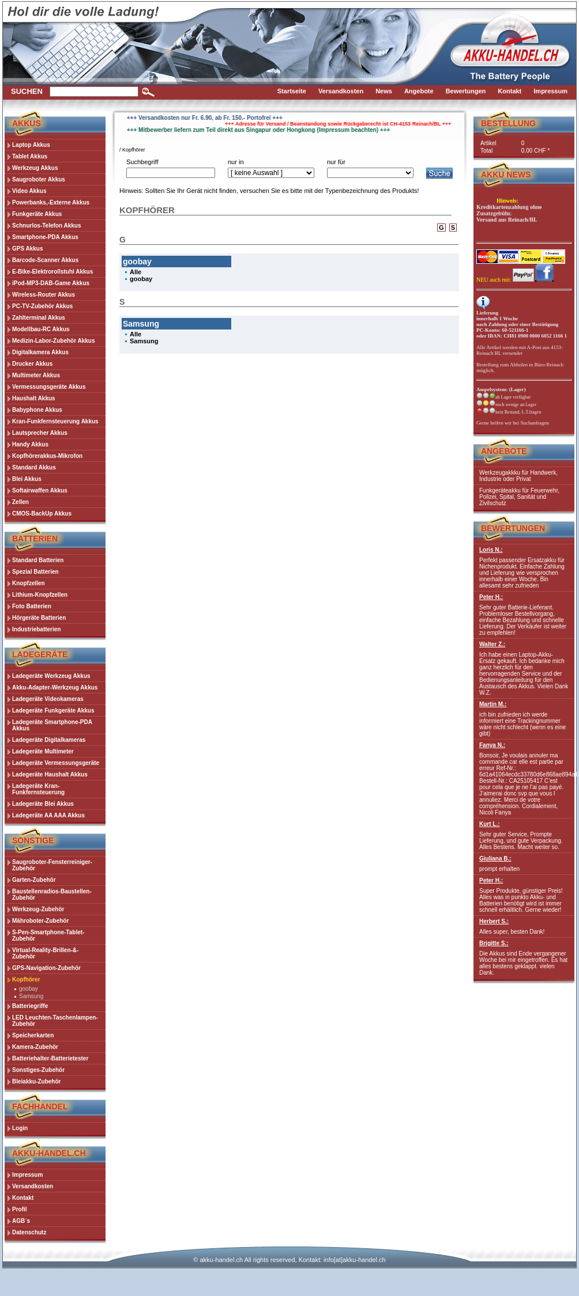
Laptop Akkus (31, 145)
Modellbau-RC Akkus (41, 329)
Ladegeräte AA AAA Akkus (48, 815)
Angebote (504, 451)
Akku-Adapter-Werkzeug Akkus (54, 687)
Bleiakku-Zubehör (36, 1081)
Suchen (27, 91)
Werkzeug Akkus (35, 168)
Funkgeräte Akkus (37, 214)
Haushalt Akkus (33, 398)
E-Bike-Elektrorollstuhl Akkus (52, 271)
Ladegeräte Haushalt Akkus (50, 774)
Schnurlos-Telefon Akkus (46, 225)
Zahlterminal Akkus (38, 317)
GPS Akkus (27, 248)
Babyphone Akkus (37, 410)
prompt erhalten (524, 863)
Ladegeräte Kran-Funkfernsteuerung (38, 789)
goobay (28, 989)
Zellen (20, 502)
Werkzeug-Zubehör (38, 909)
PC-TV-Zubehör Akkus (42, 306)
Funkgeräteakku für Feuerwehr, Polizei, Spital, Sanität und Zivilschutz (519, 496)
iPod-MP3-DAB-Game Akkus (50, 283)
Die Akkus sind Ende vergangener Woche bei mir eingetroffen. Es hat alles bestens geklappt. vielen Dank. (524, 958)
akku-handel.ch (221, 1259)
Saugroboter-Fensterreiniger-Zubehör (52, 865)
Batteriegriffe (30, 1006)
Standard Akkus (34, 467)
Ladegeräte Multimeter (43, 751)
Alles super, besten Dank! (524, 926)
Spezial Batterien (35, 572)
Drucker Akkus (32, 364)
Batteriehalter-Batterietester (50, 1058)
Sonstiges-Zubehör (38, 1070)
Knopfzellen (28, 583)
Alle (135, 271)
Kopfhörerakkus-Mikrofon (47, 456)
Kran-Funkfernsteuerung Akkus (55, 421)
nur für (336, 161)
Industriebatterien (36, 629)
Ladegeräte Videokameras (48, 699)
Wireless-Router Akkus (43, 294)
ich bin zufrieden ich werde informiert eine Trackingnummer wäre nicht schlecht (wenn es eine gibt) (524, 719)
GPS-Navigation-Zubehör (46, 968)
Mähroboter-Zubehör (40, 921)
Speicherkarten (33, 1035)
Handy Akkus (30, 444)
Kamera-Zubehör (35, 1047)
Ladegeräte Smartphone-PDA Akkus (52, 725)
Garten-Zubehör (34, 880)
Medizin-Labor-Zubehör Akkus (53, 341)
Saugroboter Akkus (38, 179)
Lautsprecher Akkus (39, 433)
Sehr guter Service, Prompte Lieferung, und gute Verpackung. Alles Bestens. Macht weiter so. (524, 835)
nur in (236, 161)
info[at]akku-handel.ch (355, 1259)
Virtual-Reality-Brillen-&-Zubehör (45, 953)
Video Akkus (29, 191)
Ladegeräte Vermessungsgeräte (55, 763)
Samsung (31, 996)
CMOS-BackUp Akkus (42, 513)
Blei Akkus (27, 479)
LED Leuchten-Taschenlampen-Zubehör (55, 1020)
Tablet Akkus (29, 156)
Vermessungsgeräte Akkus (48, 387)
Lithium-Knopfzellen (39, 595)
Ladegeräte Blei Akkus (43, 804)
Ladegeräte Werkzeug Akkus (51, 676)
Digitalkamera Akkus (40, 352)
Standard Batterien (37, 560)
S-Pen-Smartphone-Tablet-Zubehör (48, 935)
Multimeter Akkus (36, 375)
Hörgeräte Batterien (39, 618)
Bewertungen (513, 528)
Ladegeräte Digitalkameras (48, 740)
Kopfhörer (26, 979)
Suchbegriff (142, 161)
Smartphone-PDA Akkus (45, 237)
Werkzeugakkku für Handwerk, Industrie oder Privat (518, 475)
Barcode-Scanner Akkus (45, 260)
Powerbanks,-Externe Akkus (50, 202)
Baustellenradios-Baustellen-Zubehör (52, 894)
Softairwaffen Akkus (39, 490)
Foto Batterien (31, 606)
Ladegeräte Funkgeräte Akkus (53, 710)
